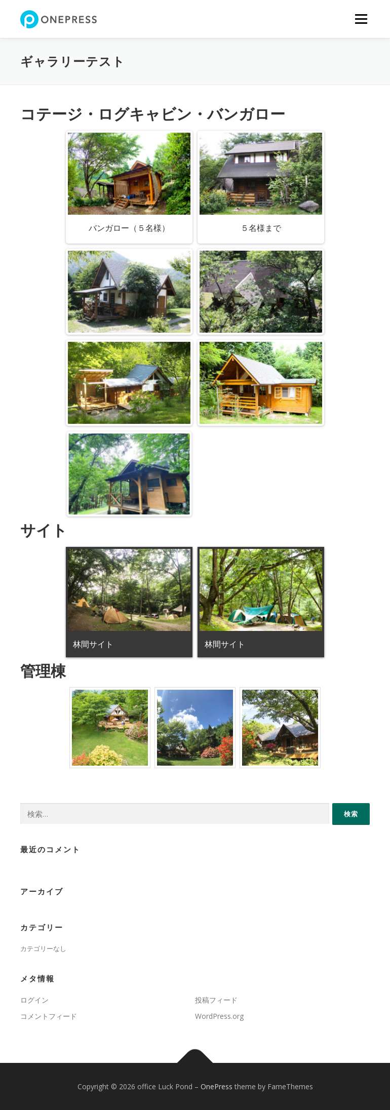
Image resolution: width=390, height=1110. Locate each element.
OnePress (216, 1086)
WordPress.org (219, 1016)
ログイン (34, 1000)
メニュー (361, 18)
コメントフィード (48, 1016)
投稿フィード (216, 1000)
